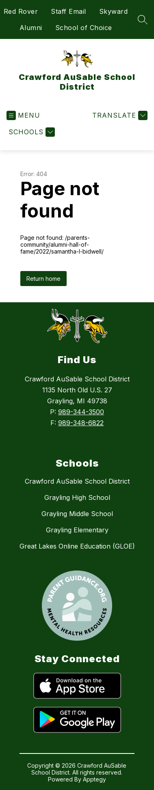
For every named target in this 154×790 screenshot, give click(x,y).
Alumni (31, 28)
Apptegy (94, 779)
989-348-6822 (81, 423)
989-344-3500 (81, 412)
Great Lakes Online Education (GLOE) (77, 546)
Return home (43, 278)
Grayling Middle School (77, 514)
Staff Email (68, 11)
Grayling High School (77, 497)
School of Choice (83, 28)
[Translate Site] (118, 115)
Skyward (113, 11)
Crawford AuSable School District (77, 481)
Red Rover (21, 11)
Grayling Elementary (77, 530)
